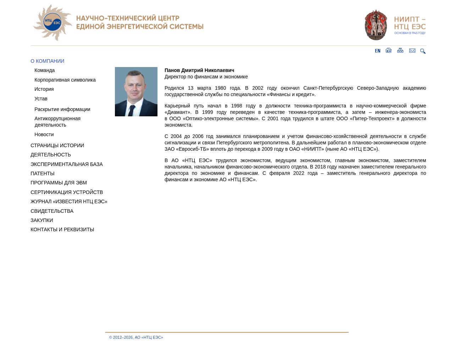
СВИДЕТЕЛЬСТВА (52, 211)
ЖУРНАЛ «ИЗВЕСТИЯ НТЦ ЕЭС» (69, 201)
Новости (44, 134)
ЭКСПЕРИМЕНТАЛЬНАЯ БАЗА (67, 164)
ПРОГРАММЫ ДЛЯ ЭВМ (59, 182)
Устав (40, 98)
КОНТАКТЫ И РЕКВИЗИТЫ (62, 229)
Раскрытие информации (62, 109)
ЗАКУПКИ (42, 220)
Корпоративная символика (64, 80)
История (44, 89)
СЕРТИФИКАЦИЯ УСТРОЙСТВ (67, 192)
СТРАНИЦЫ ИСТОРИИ (57, 145)
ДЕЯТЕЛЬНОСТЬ (51, 154)
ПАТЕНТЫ (42, 173)
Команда (44, 70)
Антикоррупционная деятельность (56, 122)
